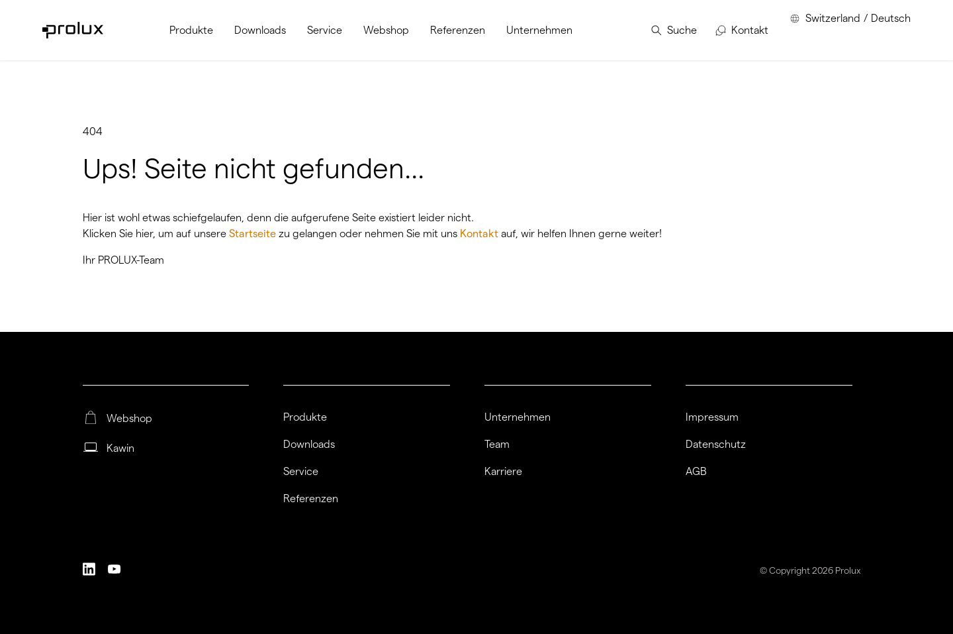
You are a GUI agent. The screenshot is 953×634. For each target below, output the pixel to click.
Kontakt (480, 233)
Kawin (120, 448)
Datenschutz (716, 444)
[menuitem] (191, 30)
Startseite (254, 233)
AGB (696, 471)
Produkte (305, 417)
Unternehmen (517, 417)
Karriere (503, 471)
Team (497, 444)
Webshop (129, 418)
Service (300, 471)
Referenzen (310, 499)
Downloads (309, 444)
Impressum (712, 417)
